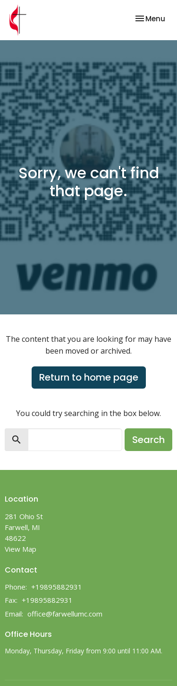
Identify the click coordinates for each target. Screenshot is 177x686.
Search (148, 439)
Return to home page (88, 377)
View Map (20, 549)
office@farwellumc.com (64, 613)
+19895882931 (56, 586)
